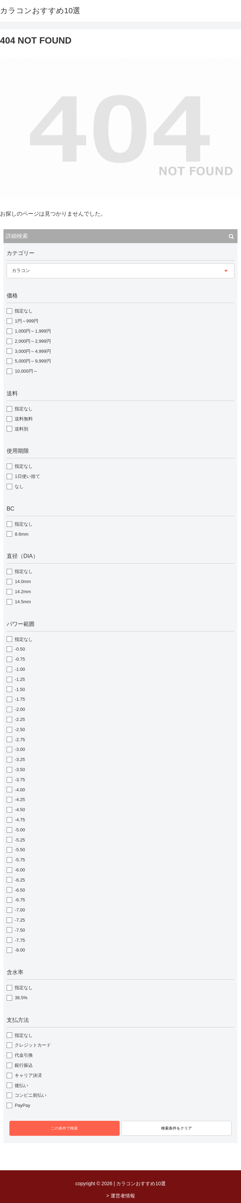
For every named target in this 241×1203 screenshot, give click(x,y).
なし (19, 486)
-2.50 (20, 729)
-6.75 (20, 899)
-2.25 (20, 719)
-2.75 (20, 739)
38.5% (21, 997)
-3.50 (20, 769)
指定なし (24, 310)
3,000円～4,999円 (33, 351)
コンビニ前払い (30, 1095)
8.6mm (21, 534)
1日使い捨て (27, 476)
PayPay (22, 1105)
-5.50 (20, 849)
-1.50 (20, 689)
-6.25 (20, 880)
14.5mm (23, 601)
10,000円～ (26, 371)
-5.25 (20, 840)
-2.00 (20, 709)
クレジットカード (33, 1045)
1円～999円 (26, 321)
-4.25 (20, 799)
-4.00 (20, 789)
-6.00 (20, 869)
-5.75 (20, 859)
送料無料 (24, 418)
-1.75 (20, 699)
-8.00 (20, 950)
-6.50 (20, 890)
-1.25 (20, 679)
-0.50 (20, 649)
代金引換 (24, 1055)
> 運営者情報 (120, 1195)
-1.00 (20, 669)
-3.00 (20, 749)
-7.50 (20, 930)
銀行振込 (24, 1065)
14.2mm (23, 591)
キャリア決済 (28, 1075)
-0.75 (20, 659)
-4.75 (20, 819)
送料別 (21, 429)
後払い (21, 1085)
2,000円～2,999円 (33, 341)
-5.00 (20, 829)
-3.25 (20, 759)
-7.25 (20, 920)
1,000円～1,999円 (33, 331)
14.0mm (23, 581)
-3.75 (20, 779)
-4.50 (20, 809)
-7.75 (20, 940)
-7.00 (20, 910)
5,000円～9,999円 (33, 361)
